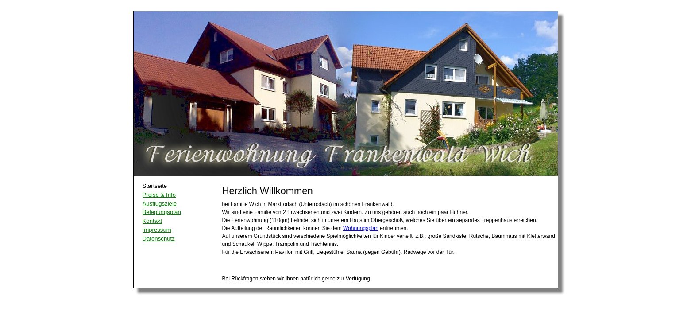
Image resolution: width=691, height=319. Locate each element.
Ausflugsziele (160, 203)
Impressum (157, 229)
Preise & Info (159, 194)
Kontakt (152, 221)
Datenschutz (159, 238)
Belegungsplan (162, 212)
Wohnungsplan (360, 228)
